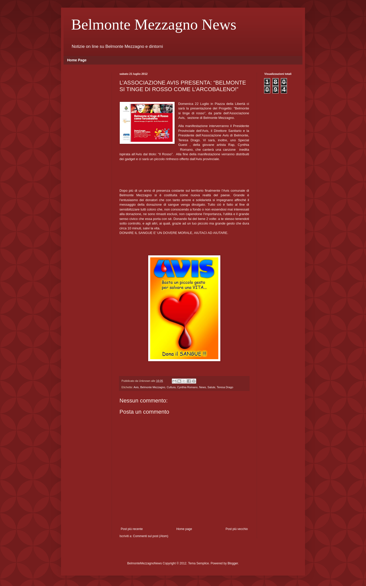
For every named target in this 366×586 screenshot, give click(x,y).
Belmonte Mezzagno (152, 387)
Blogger (232, 563)
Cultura (171, 387)
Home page (184, 529)
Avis (136, 387)
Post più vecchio (237, 529)
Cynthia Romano (187, 387)
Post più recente (132, 529)
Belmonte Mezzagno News (153, 24)
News (202, 387)
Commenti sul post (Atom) (150, 536)
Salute (211, 387)
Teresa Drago (225, 387)
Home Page (76, 60)
